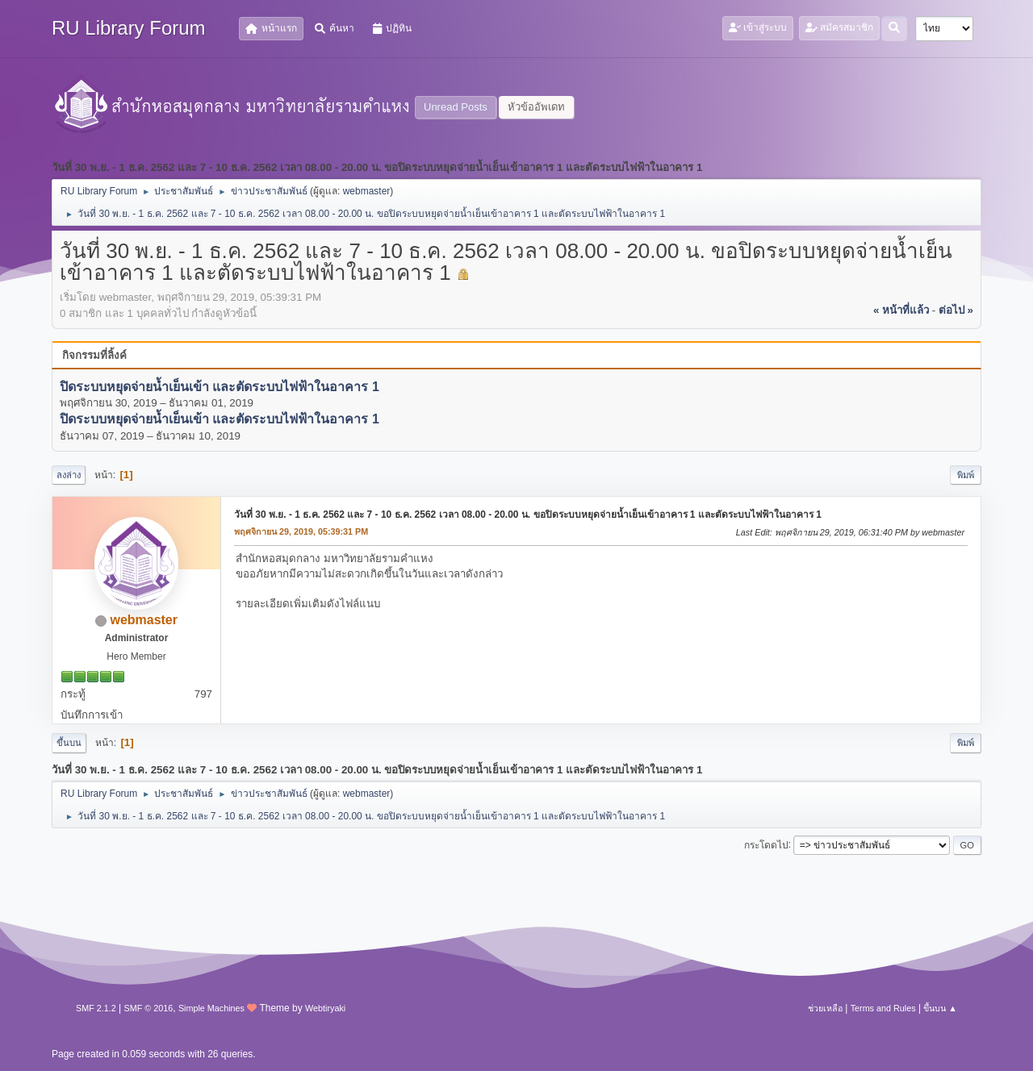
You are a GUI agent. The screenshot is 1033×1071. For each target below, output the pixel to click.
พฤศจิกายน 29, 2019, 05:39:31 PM (301, 531)
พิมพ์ (965, 475)
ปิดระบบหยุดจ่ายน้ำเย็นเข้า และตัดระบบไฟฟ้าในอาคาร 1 (219, 387)
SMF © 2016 (149, 1008)
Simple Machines (211, 1008)
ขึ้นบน (69, 743)
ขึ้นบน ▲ (940, 1008)
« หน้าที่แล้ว (901, 310)
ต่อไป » (956, 310)
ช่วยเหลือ (825, 1008)
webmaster (367, 191)
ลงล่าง (68, 475)
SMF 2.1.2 (96, 1008)
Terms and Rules (883, 1008)
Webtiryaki (325, 1008)
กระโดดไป (766, 844)
